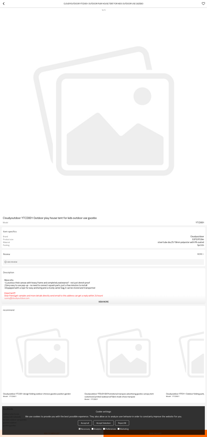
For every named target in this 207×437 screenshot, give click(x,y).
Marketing (123, 428)
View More (103, 301)
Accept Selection (103, 422)
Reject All (122, 422)
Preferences (109, 428)
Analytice (97, 428)
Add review (12, 262)
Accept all (85, 422)
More (199, 254)
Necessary (84, 428)
